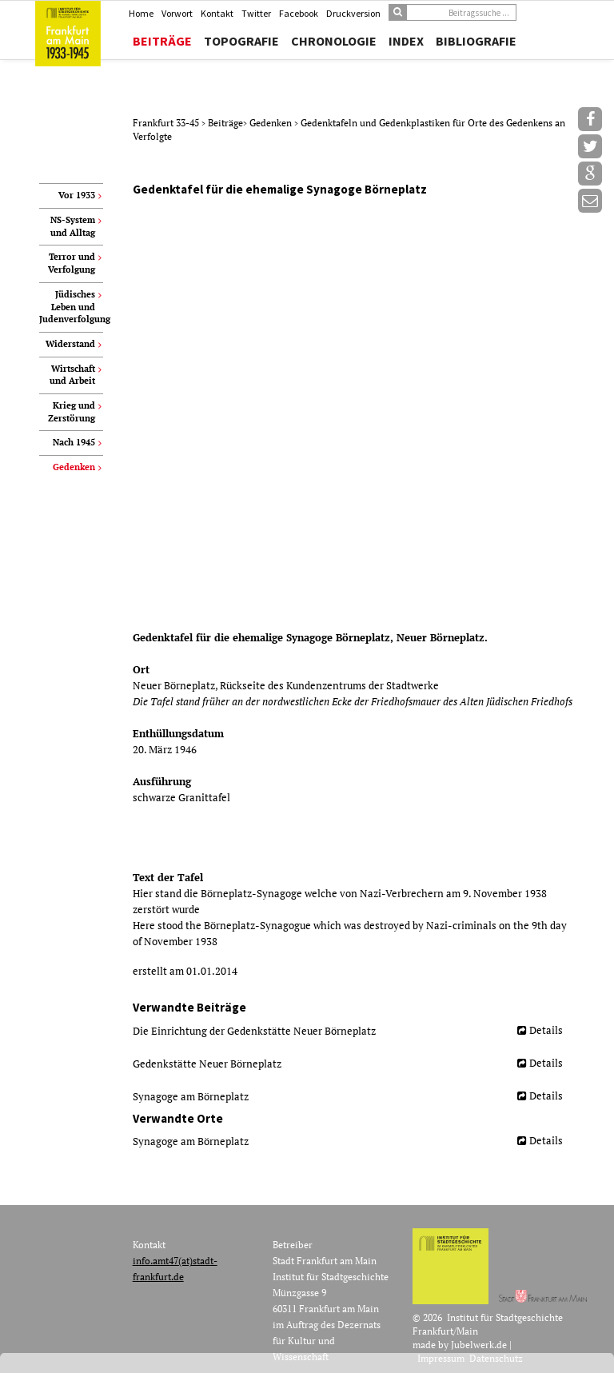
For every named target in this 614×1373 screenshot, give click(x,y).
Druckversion (353, 13)
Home (141, 13)
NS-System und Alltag (72, 226)
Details (546, 1030)
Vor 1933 (76, 195)
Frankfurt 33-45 (167, 123)
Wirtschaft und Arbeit (72, 375)
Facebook (298, 13)
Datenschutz (496, 1358)
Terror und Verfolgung (71, 263)
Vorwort (177, 13)
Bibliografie (476, 41)
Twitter (256, 13)
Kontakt (217, 13)
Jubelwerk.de (479, 1345)
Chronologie (334, 41)
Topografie (241, 41)
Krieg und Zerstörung (71, 412)
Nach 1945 (74, 442)
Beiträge (162, 41)
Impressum (440, 1358)
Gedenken (271, 123)
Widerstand (70, 343)
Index (406, 41)
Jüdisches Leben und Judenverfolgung (71, 307)
